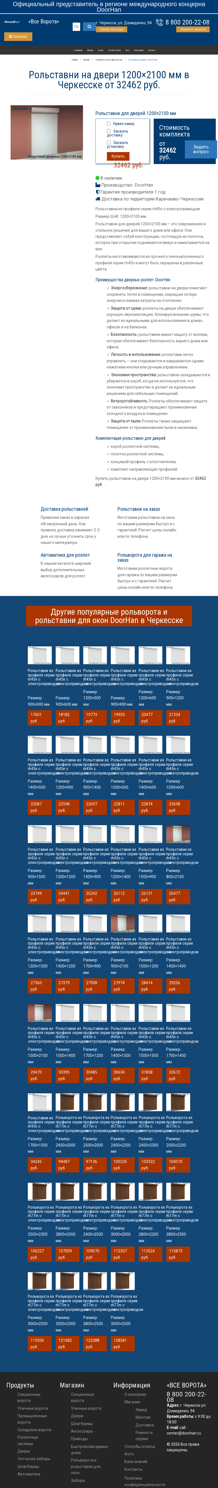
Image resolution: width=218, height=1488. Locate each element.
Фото (127, 50)
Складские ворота (34, 1430)
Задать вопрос (201, 149)
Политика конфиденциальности (144, 1481)
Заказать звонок (193, 29)
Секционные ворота (29, 1397)
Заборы (78, 1480)
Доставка (145, 1425)
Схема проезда (111, 29)
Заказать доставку (117, 133)
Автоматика (29, 1474)
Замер (141, 1410)
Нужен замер (123, 124)
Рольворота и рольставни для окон (86, 1466)
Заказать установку (117, 144)
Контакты (151, 50)
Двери (24, 1451)
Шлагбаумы (28, 1466)
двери (77, 1416)
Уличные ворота (33, 1408)
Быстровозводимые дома (89, 1449)
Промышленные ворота (32, 1419)
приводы (79, 1438)
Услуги (100, 50)
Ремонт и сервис (144, 1435)
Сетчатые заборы (34, 1459)
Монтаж (143, 1417)
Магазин (90, 50)
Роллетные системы (28, 1440)
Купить (118, 156)
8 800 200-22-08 (188, 22)
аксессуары (82, 1431)
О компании (78, 50)
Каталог (18, 36)
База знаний (138, 50)
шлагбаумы (82, 1423)
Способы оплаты (114, 50)
